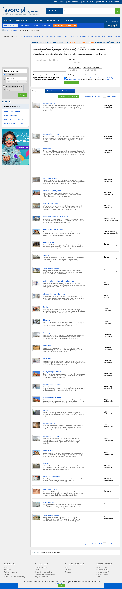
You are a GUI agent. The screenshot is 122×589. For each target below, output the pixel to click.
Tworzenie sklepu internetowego (45, 574)
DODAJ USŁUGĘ (59, 2)
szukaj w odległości (10, 86)
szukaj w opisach (9, 74)
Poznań (41, 36)
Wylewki (46, 464)
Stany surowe (48, 149)
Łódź (46, 36)
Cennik (98, 577)
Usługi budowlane (49, 502)
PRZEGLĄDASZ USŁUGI (10, 25)
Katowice (52, 36)
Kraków (35, 36)
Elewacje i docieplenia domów (54, 294)
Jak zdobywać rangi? (102, 569)
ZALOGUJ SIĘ (115, 2)
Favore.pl (21, 10)
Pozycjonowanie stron (42, 577)
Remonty (46, 333)
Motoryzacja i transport (13, 119)
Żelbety (46, 255)
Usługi (34, 91)
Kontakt (37, 569)
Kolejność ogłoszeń (102, 567)
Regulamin (7, 574)
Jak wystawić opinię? (102, 572)
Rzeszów (91, 36)
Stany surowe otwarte (51, 268)
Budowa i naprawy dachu (52, 191)
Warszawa (21, 36)
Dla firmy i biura (11, 115)
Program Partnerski (41, 567)
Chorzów (71, 36)
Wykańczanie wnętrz (50, 178)
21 (109, 96)
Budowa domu (48, 451)
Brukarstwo (47, 359)
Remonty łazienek (49, 103)
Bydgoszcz (83, 36)
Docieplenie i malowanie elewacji (55, 217)
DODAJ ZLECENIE (88, 2)
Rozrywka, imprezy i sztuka (15, 123)
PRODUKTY (21, 20)
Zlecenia (65, 91)
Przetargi (68, 572)
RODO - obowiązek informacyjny (14, 577)
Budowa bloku (48, 242)
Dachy (45, 307)
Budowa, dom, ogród (13, 111)
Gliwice (103, 36)
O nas (6, 567)
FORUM (69, 20)
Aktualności (7, 569)
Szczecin (58, 36)
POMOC (36, 25)
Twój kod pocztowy (74, 67)
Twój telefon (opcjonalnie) (92, 67)
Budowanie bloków (50, 489)
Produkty (50, 91)
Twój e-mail (72, 59)
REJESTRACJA (102, 2)
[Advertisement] (14, 53)
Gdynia (97, 36)
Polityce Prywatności (61, 583)
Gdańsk (65, 36)
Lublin (77, 36)
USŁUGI (7, 20)
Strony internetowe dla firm (43, 572)
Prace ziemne (48, 346)
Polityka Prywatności (10, 572)
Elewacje (46, 320)
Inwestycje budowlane (51, 476)
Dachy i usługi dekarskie (52, 372)
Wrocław (29, 36)
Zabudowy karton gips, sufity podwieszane (59, 281)
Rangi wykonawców (102, 574)
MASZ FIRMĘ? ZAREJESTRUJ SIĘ (64, 25)
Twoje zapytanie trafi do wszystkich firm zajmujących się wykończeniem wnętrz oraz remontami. (66, 75)
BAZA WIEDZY (54, 20)
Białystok (109, 36)
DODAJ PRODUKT (73, 2)
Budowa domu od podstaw (53, 230)
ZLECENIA (37, 20)
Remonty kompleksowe (52, 134)
